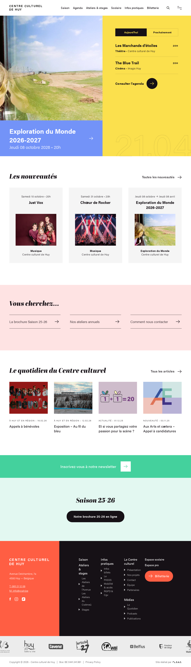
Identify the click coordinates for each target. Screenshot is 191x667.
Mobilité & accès (107, 585)
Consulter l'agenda (136, 83)
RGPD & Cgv (107, 593)
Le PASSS (106, 578)
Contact (130, 580)
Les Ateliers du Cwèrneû (84, 598)
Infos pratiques (134, 8)
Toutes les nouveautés (162, 177)
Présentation (132, 570)
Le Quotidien (131, 606)
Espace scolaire (154, 559)
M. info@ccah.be (18, 591)
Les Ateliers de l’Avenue (84, 583)
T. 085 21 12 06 (17, 586)
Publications (132, 618)
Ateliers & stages (97, 8)
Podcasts (130, 613)
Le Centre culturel (130, 561)
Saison (65, 8)
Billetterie (153, 8)
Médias (129, 599)
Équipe (129, 585)
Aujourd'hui (131, 32)
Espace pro (152, 565)
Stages (84, 609)
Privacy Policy (93, 662)
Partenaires (131, 590)
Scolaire (116, 8)
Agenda (78, 8)
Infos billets (105, 570)
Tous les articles (166, 371)
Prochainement (162, 32)
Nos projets (132, 575)
